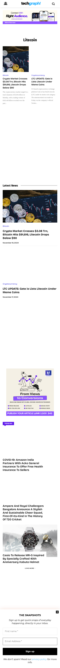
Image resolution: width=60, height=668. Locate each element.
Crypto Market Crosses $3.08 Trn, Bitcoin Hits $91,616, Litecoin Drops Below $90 (26, 234)
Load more (30, 568)
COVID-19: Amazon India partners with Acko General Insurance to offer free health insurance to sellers (23, 465)
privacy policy (39, 659)
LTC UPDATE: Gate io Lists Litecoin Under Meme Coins (41, 81)
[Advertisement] (30, 149)
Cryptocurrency (38, 75)
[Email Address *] (30, 641)
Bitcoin (6, 75)
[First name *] (30, 631)
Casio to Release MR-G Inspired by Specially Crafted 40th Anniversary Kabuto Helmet (23, 559)
